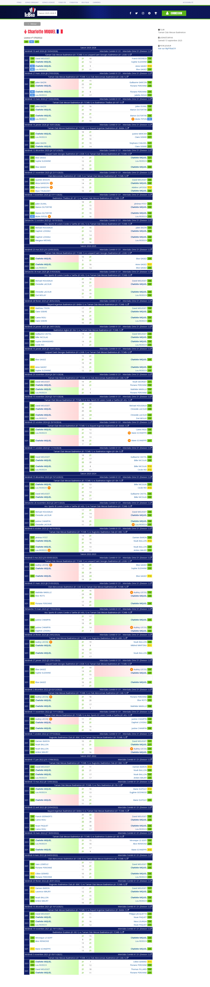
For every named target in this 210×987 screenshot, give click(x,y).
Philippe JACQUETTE (138, 914)
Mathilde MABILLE (138, 389)
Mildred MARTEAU (139, 645)
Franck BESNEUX (139, 58)
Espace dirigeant (32, 2)
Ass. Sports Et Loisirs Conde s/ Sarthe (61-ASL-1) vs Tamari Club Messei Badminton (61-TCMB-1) (88, 224)
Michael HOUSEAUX (44, 227)
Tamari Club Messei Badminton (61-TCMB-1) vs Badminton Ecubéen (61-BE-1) (88, 836)
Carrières (96, 2)
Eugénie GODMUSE (138, 792)
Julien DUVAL (141, 106)
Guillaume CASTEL (43, 334)
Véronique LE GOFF (138, 840)
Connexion (174, 13)
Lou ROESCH (41, 69)
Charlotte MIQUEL (43, 62)
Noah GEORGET (140, 381)
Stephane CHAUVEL (138, 143)
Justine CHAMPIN (42, 521)
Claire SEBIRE (141, 137)
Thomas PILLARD (139, 969)
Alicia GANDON (42, 183)
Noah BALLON (140, 541)
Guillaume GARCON (138, 82)
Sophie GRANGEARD (44, 341)
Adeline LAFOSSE (139, 187)
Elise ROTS (40, 595)
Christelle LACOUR (43, 284)
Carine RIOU (40, 317)
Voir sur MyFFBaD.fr (167, 48)
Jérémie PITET (140, 203)
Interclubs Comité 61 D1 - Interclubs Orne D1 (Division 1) (126, 51)
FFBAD (19, 2)
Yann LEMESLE (41, 864)
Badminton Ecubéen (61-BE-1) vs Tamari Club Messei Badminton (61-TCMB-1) (88, 932)
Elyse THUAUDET (43, 191)
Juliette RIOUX (141, 95)
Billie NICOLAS (41, 337)
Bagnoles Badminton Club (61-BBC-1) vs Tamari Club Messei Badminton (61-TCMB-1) (88, 737)
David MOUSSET (42, 58)
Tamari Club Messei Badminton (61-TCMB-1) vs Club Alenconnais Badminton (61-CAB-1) (88, 77)
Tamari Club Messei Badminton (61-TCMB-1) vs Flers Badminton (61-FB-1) (88, 785)
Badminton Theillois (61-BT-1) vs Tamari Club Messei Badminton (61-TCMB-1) (88, 198)
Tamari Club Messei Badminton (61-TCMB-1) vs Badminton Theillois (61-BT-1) (88, 102)
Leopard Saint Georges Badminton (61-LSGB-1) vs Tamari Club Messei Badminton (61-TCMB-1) (88, 154)
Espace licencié (48, 2)
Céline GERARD (42, 873)
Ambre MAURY (140, 550)
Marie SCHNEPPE (139, 433)
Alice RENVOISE (140, 843)
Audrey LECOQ (41, 565)
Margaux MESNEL (43, 240)
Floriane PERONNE (138, 85)
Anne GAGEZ (141, 66)
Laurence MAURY (43, 891)
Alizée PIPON (141, 119)
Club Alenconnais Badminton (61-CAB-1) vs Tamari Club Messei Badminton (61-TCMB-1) (88, 176)
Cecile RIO (39, 345)
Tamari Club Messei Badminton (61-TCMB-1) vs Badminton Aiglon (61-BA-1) (88, 451)
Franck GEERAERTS (43, 816)
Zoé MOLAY (40, 295)
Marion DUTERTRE (138, 109)
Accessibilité (188, 2)
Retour (33, 24)
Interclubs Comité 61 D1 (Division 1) (135, 759)
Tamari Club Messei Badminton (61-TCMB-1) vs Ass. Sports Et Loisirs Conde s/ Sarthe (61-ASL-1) (88, 400)
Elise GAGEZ (141, 69)
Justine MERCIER (139, 133)
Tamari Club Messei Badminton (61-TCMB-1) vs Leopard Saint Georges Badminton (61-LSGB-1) (88, 54)
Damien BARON (140, 537)
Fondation (74, 2)
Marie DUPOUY (140, 789)
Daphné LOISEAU (43, 231)
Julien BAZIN (40, 82)
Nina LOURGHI (140, 921)
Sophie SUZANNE (139, 62)
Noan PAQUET (41, 825)
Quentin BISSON (42, 180)
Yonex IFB (62, 2)
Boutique (85, 2)
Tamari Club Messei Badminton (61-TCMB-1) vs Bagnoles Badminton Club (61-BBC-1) (88, 532)
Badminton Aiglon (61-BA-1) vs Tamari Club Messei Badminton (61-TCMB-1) (88, 330)
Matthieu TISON (42, 308)
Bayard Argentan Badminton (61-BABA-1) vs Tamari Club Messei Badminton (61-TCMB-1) (88, 304)
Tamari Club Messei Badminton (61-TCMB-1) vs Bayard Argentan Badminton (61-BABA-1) (88, 128)
